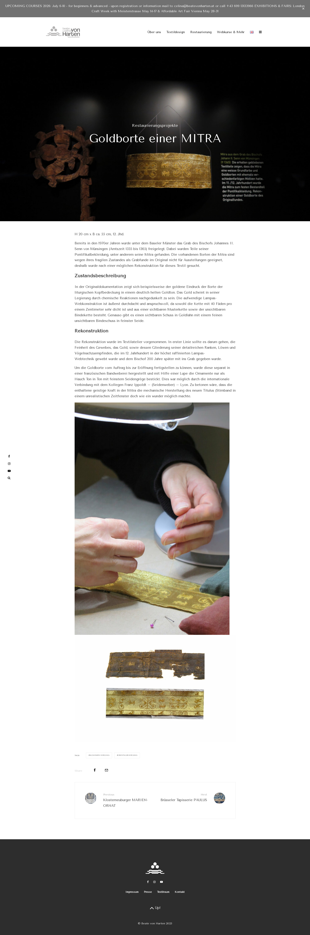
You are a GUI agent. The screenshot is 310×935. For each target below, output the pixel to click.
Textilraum (163, 892)
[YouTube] (161, 882)
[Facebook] (148, 882)
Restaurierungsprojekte (155, 125)
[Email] (106, 770)
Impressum (132, 892)
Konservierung (99, 755)
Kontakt (180, 892)
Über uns (154, 32)
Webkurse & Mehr (230, 32)
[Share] (95, 770)
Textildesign (175, 32)
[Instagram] (154, 882)
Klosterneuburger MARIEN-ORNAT (127, 800)
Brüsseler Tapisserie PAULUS (183, 797)
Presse (148, 892)
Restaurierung (201, 32)
